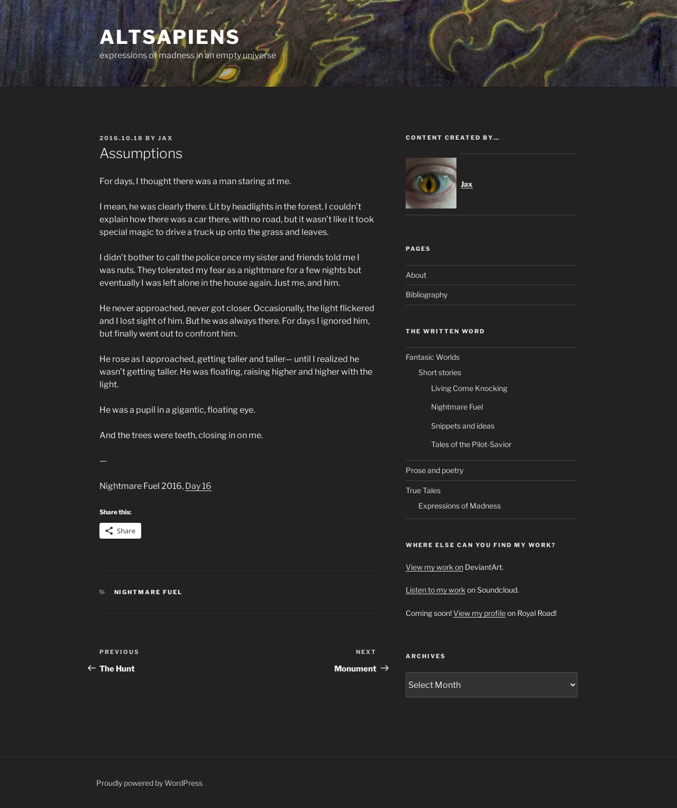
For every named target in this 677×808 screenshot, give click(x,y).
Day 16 (198, 486)
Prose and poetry (434, 470)
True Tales (423, 490)
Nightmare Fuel (148, 592)
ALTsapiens (170, 37)
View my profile (479, 613)
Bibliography (426, 294)
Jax (165, 138)
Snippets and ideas (463, 425)
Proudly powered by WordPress (149, 782)
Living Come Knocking (469, 388)
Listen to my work (435, 589)
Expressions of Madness (459, 505)
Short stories (439, 372)
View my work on (434, 566)
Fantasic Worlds (433, 356)
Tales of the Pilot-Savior (471, 444)
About (416, 274)
